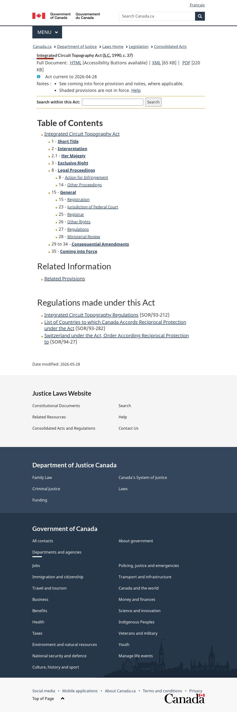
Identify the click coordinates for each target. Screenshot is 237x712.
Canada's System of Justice (143, 477)
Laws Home (112, 46)
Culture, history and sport (55, 667)
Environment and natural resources (64, 644)
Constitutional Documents (56, 405)
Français (197, 5)
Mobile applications (80, 691)
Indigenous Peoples (137, 622)
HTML (75, 63)
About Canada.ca (120, 691)
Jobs (36, 565)
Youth (124, 644)
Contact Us (129, 428)
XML (156, 63)
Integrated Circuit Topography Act (82, 134)
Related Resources (49, 417)
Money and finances (137, 599)
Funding (39, 500)
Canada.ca (42, 46)
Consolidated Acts (170, 46)
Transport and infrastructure (145, 576)
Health (38, 622)
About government (136, 540)
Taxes (37, 633)
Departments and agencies (56, 552)
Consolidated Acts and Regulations (63, 428)
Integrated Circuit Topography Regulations (91, 315)
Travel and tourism (49, 588)
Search (125, 405)
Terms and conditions (162, 691)
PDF (186, 63)
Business (40, 599)
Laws (123, 488)
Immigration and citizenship (57, 576)
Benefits (39, 610)
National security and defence (59, 655)
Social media (43, 691)
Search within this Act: (58, 102)
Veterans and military (138, 633)
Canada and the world (139, 588)
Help (136, 90)
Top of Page (48, 698)
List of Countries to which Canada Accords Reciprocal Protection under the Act (115, 325)
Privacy (195, 691)
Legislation (139, 46)
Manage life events (136, 655)
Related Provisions (64, 278)
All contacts (42, 540)
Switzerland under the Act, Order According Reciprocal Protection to (116, 338)
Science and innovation (140, 610)
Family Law (42, 477)
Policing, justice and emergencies (149, 565)
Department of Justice (77, 46)
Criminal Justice (46, 488)
